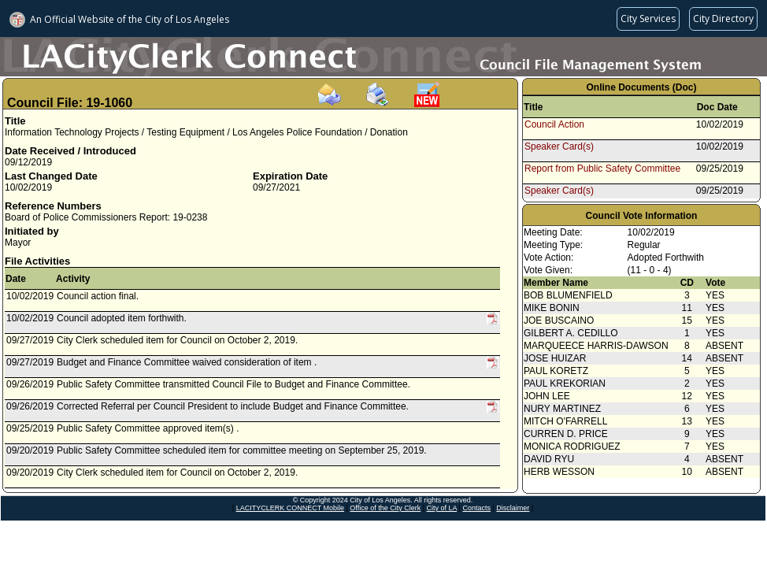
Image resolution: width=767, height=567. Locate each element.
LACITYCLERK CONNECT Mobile (290, 508)
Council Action (554, 124)
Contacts (476, 508)
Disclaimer (512, 508)
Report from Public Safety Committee (602, 168)
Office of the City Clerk (385, 508)
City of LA (442, 508)
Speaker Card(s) (559, 146)
